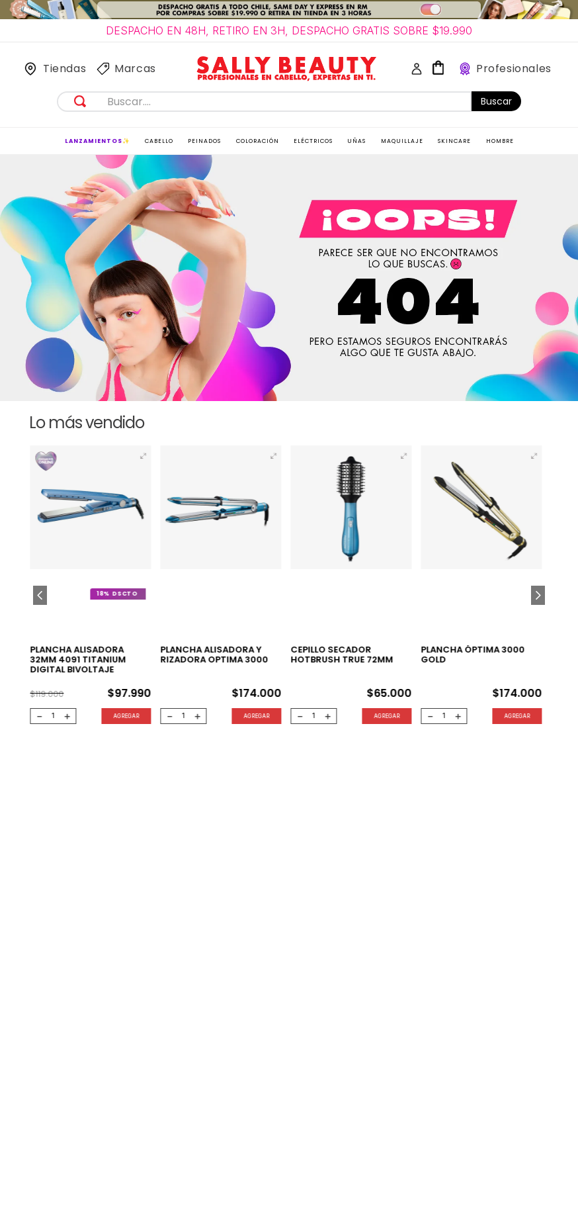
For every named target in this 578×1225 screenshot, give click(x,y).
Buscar (496, 101)
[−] (39, 716)
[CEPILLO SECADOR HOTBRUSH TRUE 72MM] (350, 587)
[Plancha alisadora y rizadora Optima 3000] (220, 587)
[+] (67, 716)
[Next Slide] (538, 595)
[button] (142, 456)
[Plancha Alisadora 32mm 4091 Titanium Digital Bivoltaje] (90, 587)
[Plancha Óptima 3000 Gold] (481, 587)
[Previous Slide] (40, 595)
